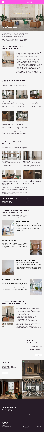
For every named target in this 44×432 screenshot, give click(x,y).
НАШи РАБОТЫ (6, 362)
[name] (31, 198)
